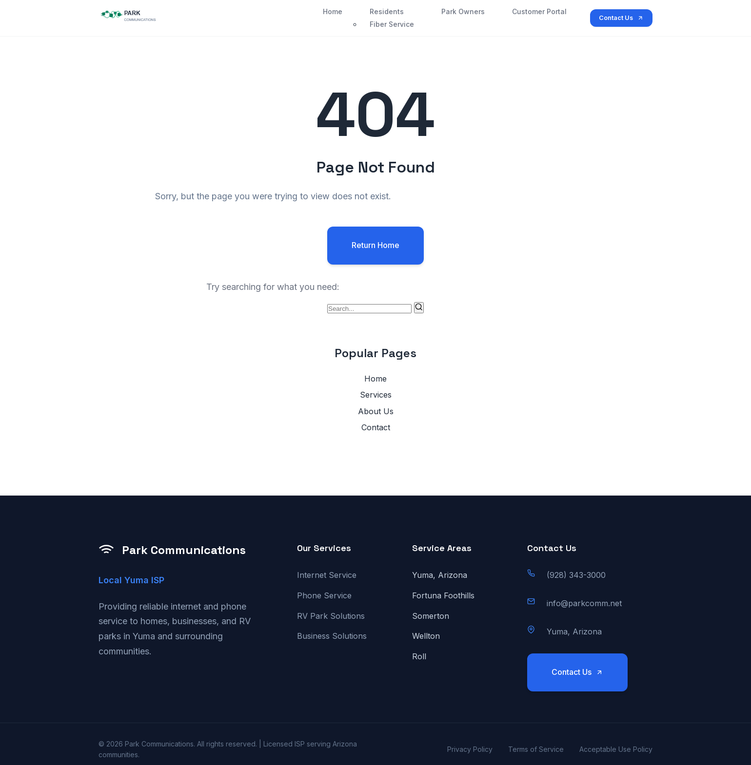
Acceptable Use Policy (615, 749)
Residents (387, 11)
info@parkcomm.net (584, 603)
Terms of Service (536, 749)
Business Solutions (332, 636)
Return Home (375, 245)
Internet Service (326, 575)
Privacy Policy (470, 749)
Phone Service (324, 595)
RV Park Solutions (331, 616)
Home (332, 11)
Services (376, 395)
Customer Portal (539, 11)
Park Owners (463, 11)
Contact (375, 427)
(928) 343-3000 (576, 575)
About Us (376, 411)
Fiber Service (392, 24)
